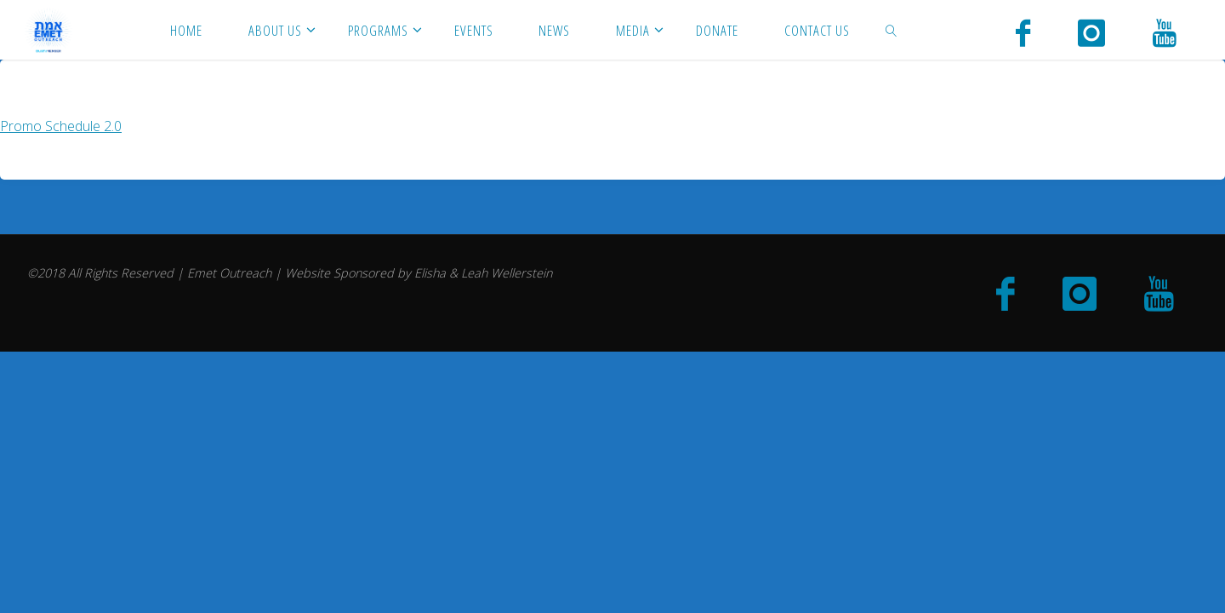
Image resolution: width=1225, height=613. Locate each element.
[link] (890, 30)
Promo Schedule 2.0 (61, 126)
